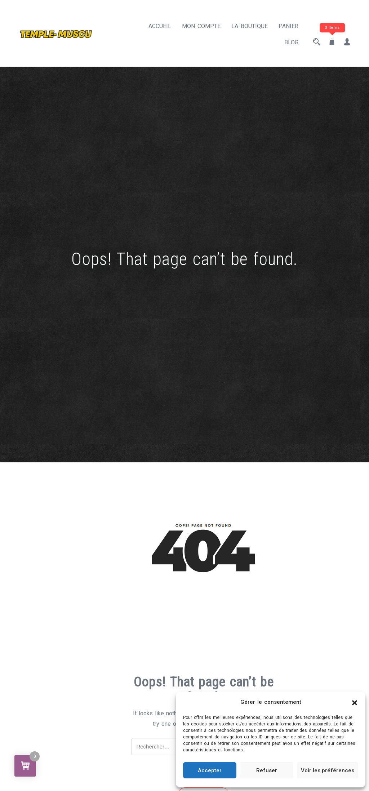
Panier (288, 26)
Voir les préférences (327, 770)
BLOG (291, 42)
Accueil (159, 26)
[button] (354, 702)
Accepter (210, 770)
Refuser (266, 770)
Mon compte (201, 26)
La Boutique (249, 26)
